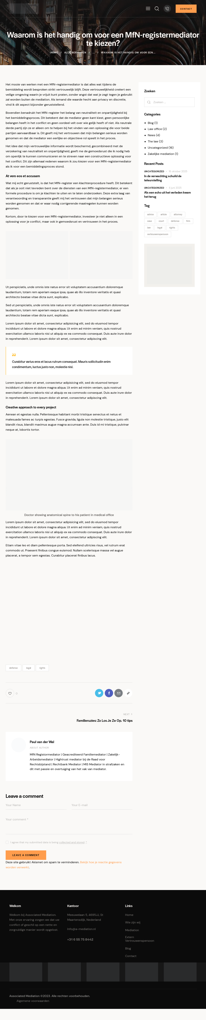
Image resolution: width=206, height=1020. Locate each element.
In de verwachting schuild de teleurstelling (162, 178)
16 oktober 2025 (178, 171)
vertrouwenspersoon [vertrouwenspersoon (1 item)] (157, 234)
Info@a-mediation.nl (81, 929)
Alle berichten (75, 52)
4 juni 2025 (175, 187)
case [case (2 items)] (149, 221)
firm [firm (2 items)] (189, 221)
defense (13, 667)
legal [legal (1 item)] (160, 227)
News (151, 135)
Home (54, 52)
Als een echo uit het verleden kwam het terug (167, 194)
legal (28, 667)
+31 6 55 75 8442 (80, 939)
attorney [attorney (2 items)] (178, 214)
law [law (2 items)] (149, 227)
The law (153, 141)
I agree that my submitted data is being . (48, 842)
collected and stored (71, 842)
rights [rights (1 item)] (172, 227)
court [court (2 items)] (161, 221)
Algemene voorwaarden (33, 1001)
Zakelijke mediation (161, 154)
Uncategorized (158, 148)
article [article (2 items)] (164, 214)
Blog (151, 123)
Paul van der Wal (42, 741)
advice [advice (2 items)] (150, 214)
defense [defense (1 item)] (175, 221)
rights (42, 667)
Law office (155, 129)
